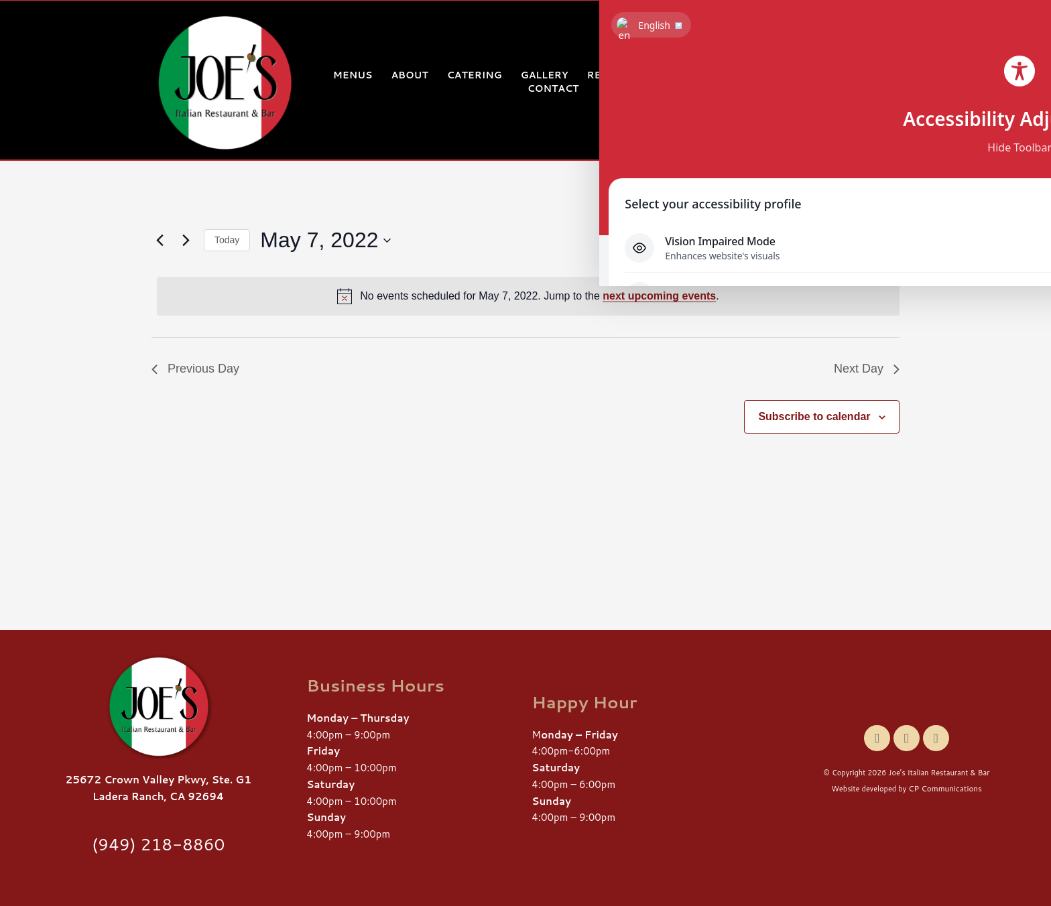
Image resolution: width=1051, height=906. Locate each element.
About (409, 75)
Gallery (544, 75)
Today (226, 240)
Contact (553, 88)
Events (676, 75)
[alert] (528, 296)
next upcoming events (659, 296)
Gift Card (744, 75)
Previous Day (195, 368)
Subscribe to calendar (814, 416)
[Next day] (186, 241)
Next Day (867, 368)
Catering (474, 75)
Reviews (612, 75)
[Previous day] (159, 241)
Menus (353, 75)
